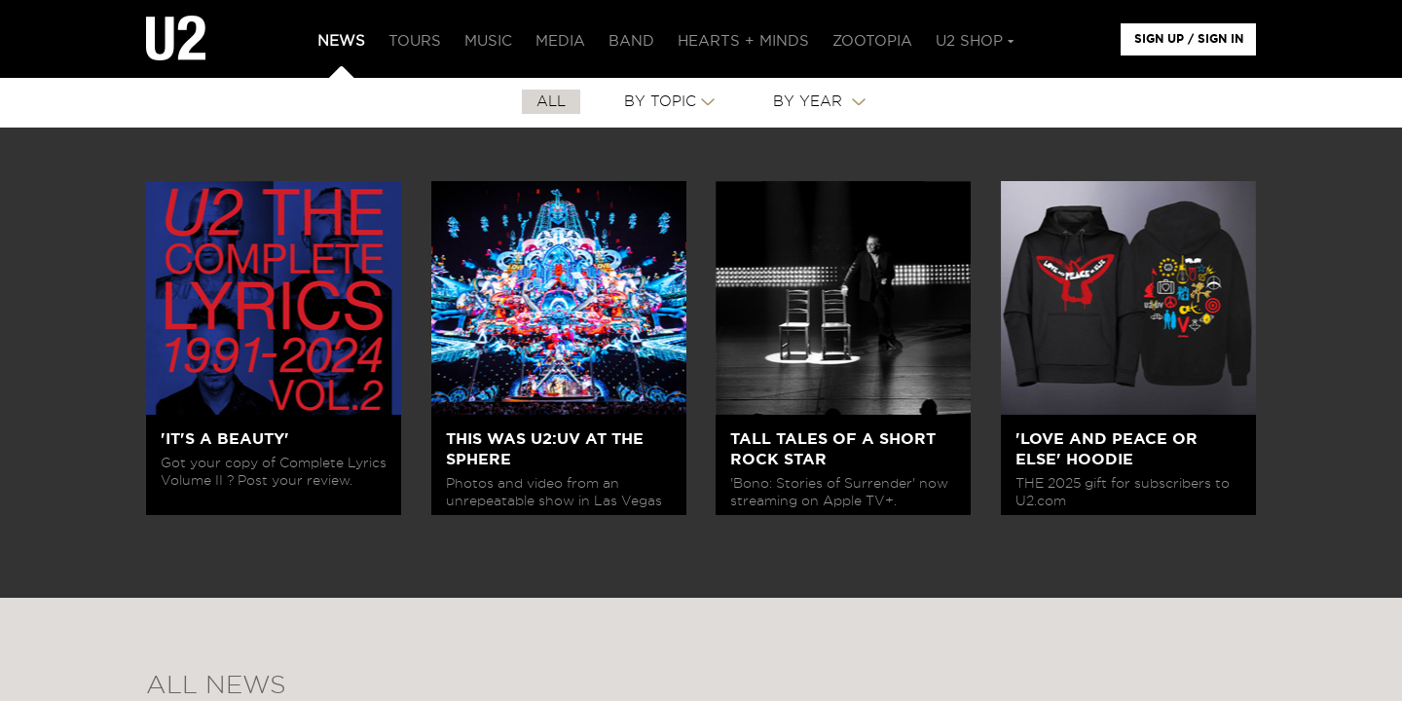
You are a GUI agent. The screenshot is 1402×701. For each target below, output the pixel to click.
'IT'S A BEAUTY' (225, 439)
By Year (810, 101)
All (551, 101)
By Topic (660, 101)
